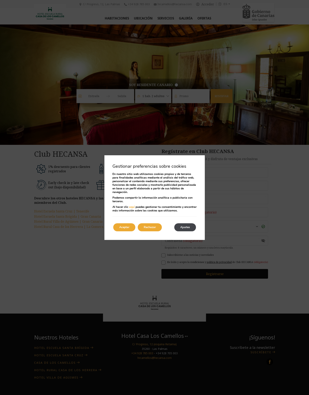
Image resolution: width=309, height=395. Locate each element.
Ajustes (185, 227)
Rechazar (150, 227)
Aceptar (124, 227)
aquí (132, 207)
